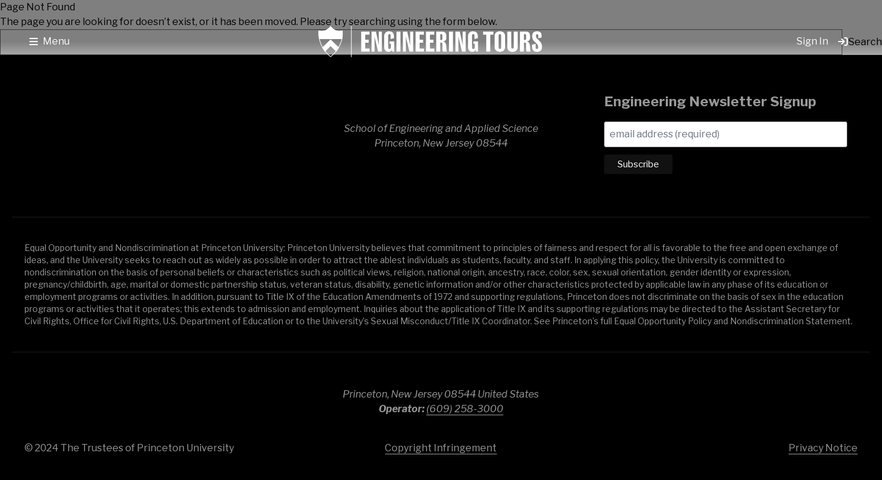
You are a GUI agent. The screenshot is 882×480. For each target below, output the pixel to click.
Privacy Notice (823, 448)
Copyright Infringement (441, 448)
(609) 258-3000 (464, 409)
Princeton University (778, 396)
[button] (49, 41)
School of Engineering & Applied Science (110, 136)
